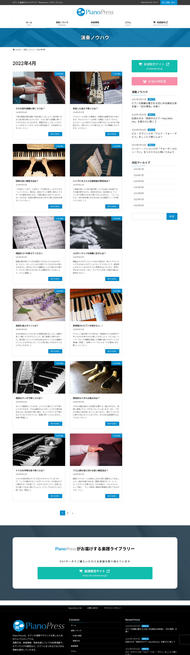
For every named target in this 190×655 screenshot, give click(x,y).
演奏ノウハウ (76, 630)
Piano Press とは (75, 608)
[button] (154, 66)
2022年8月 (139, 193)
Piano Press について (149, 2)
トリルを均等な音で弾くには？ (30, 470)
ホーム (73, 625)
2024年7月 (139, 175)
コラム (73, 651)
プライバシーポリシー (113, 608)
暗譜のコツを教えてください (29, 253)
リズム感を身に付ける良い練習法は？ (90, 470)
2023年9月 (139, 181)
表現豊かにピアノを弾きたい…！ (88, 325)
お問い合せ (168, 2)
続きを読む (55, 134)
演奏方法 (151, 99)
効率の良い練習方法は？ (27, 181)
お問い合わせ (92, 608)
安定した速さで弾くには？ (85, 108)
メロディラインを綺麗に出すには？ (89, 253)
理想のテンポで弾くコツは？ (29, 398)
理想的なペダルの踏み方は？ (86, 398)
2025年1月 (139, 169)
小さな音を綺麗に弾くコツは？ (30, 108)
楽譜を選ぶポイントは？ (27, 325)
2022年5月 (139, 199)
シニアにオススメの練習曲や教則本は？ (91, 181)
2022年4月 (139, 205)
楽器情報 (74, 646)
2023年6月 (139, 187)
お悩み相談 (77, 636)
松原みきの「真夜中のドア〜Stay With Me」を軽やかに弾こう (150, 642)
